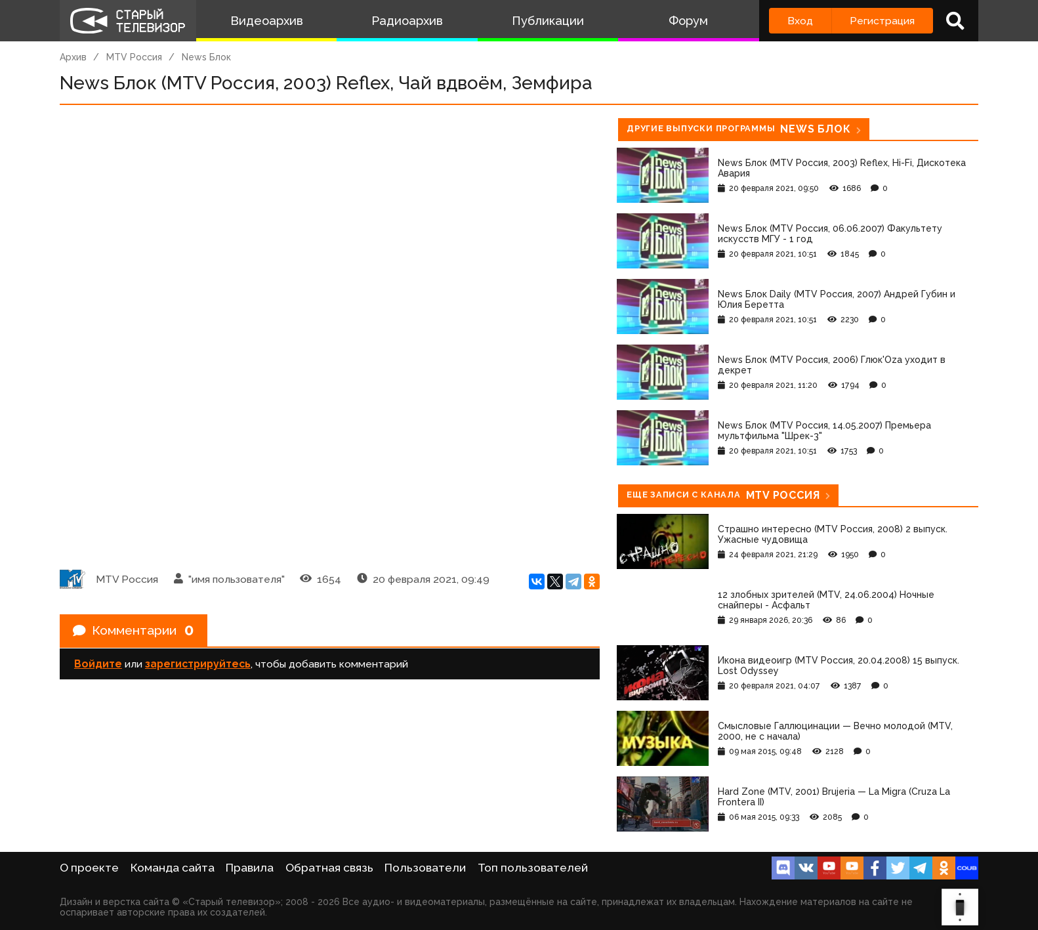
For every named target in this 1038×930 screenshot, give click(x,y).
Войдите (98, 664)
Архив (73, 57)
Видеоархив (266, 21)
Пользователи (425, 867)
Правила (250, 867)
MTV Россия (134, 57)
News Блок (206, 57)
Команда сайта (173, 867)
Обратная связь (329, 867)
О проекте (89, 867)
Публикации (548, 21)
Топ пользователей (533, 867)
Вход (800, 20)
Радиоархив (407, 21)
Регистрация (882, 20)
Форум (688, 21)
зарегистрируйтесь (198, 664)
